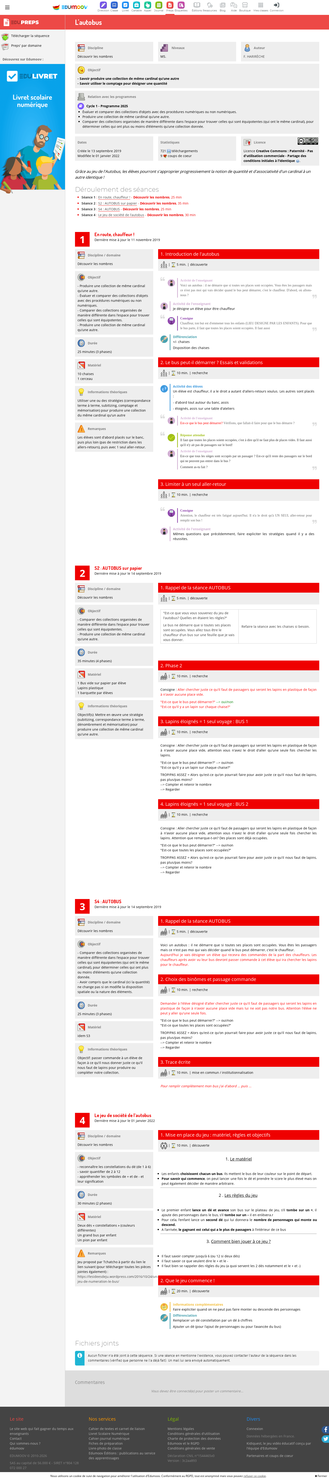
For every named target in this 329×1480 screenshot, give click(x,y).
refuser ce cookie (255, 1476)
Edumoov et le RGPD (183, 1443)
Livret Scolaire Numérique (109, 1433)
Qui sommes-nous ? (25, 1443)
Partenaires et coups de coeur (270, 1455)
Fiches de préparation (106, 1443)
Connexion (255, 1428)
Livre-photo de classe (105, 1448)
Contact (16, 1438)
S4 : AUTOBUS (109, 209)
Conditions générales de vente (191, 1448)
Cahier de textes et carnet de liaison (117, 1428)
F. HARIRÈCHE (254, 56)
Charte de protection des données (194, 1438)
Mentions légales (181, 1428)
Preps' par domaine (21, 46)
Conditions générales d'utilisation (194, 1433)
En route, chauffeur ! (114, 197)
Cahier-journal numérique (109, 1438)
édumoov (17, 1448)
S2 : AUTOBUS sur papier (117, 203)
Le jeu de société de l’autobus (121, 215)
